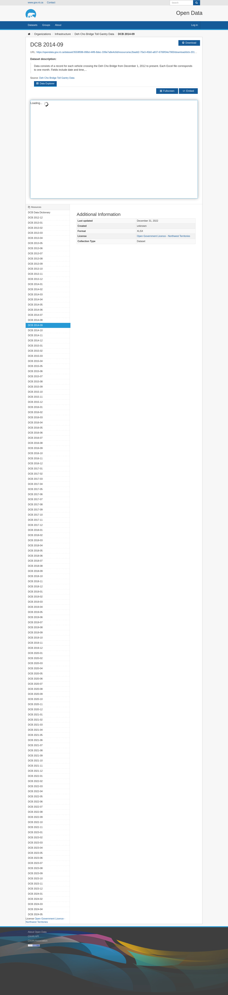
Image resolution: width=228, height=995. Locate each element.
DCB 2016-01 (35, 407)
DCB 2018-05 (35, 550)
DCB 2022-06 (35, 801)
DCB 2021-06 (35, 740)
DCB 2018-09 (35, 571)
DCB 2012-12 (35, 217)
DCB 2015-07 (35, 376)
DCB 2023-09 (35, 873)
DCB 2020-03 (35, 663)
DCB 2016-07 (35, 438)
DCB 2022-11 (35, 827)
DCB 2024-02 (35, 899)
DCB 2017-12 (35, 525)
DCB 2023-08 (35, 868)
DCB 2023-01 (35, 832)
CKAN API (33, 936)
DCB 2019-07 (35, 622)
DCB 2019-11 (35, 643)
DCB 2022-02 (35, 781)
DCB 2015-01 (35, 345)
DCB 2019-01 (35, 591)
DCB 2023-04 (35, 847)
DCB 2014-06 (35, 310)
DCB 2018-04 (35, 545)
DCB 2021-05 (35, 735)
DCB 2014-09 (126, 34)
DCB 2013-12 (35, 279)
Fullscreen (167, 91)
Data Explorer (45, 83)
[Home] (29, 34)
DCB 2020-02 (35, 658)
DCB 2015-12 (35, 402)
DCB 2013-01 (35, 222)
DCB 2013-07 (35, 253)
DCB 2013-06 (35, 248)
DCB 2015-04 (35, 361)
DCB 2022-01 (35, 776)
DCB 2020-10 (35, 699)
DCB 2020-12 (35, 709)
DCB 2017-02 (35, 473)
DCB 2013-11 (35, 274)
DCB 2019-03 (35, 602)
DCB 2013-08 (35, 258)
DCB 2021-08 (35, 750)
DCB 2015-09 (35, 386)
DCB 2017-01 (35, 468)
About (58, 25)
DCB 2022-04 (35, 791)
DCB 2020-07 (35, 684)
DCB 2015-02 (35, 351)
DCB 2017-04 (35, 484)
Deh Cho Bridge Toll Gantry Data (94, 34)
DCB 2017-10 (35, 514)
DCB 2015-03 (35, 356)
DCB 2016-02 (35, 412)
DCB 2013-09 (35, 263)
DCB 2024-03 (35, 904)
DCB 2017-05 (35, 489)
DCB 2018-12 (35, 586)
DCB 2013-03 (35, 233)
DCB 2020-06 (35, 678)
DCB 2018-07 (35, 560)
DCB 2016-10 (35, 453)
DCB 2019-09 (35, 632)
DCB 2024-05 (35, 914)
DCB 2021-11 (35, 765)
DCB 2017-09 (35, 509)
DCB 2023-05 (35, 853)
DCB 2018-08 (35, 566)
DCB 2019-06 (35, 617)
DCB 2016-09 (35, 448)
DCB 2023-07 (35, 863)
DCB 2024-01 (35, 894)
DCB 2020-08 (35, 689)
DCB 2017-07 (35, 499)
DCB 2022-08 (35, 812)
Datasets (32, 25)
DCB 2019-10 (35, 637)
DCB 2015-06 (35, 371)
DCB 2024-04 (35, 909)
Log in (194, 25)
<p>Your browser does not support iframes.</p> (114, 149)
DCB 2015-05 (35, 366)
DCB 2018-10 (35, 576)
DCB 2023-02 (35, 837)
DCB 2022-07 (35, 806)
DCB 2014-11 (35, 335)
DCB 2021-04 (35, 730)
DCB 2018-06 (35, 555)
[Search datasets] (185, 2)
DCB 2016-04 (35, 422)
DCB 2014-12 (35, 340)
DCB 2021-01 (35, 714)
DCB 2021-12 (35, 771)
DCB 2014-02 (35, 289)
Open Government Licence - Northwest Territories (163, 236)
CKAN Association (37, 940)
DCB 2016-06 (35, 432)
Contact (51, 2)
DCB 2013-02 (35, 228)
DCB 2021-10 (35, 760)
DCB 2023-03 (35, 842)
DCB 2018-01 (35, 530)
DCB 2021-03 (35, 724)
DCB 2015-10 (35, 392)
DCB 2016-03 (35, 417)
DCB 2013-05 (35, 243)
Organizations (42, 34)
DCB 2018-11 (35, 581)
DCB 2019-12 (35, 648)
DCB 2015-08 (35, 381)
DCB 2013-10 (35, 268)
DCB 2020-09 (35, 694)
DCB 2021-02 (35, 719)
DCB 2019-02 (35, 596)
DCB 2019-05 (35, 612)
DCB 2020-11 (35, 704)
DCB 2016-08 (35, 443)
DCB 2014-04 (35, 299)
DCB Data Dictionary (39, 212)
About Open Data (37, 932)
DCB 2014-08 (35, 320)
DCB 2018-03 (35, 540)
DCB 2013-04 (35, 238)
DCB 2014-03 (35, 294)
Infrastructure (63, 34)
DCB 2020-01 (35, 653)
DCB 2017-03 (35, 479)
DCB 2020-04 (35, 668)
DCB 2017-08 (35, 504)
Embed (188, 91)
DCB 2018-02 (35, 535)
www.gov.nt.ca (35, 2)
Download (189, 42)
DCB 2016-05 (35, 427)
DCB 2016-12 (35, 463)
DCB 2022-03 (35, 786)
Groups (46, 25)
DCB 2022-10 (35, 822)
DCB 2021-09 (35, 755)
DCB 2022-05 (35, 796)
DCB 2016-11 (35, 458)
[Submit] (196, 2)
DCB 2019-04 (35, 607)
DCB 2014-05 (35, 304)
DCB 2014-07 (35, 315)
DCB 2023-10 (35, 878)
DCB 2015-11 (35, 397)
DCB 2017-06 (35, 494)
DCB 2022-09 (35, 817)
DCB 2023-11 (35, 883)
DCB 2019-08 (35, 627)
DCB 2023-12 (35, 888)
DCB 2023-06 (35, 858)
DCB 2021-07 (35, 745)
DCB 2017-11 (35, 520)
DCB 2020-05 (35, 673)
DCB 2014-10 (35, 330)
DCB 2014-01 (35, 284)
